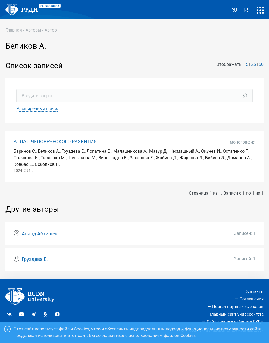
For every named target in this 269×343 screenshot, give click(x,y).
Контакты (254, 291)
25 (253, 64)
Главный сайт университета (237, 314)
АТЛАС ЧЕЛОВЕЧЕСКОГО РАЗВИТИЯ (55, 141)
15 (245, 64)
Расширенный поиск (37, 108)
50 (261, 64)
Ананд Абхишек (40, 233)
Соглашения (252, 299)
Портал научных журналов (238, 306)
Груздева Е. (35, 259)
